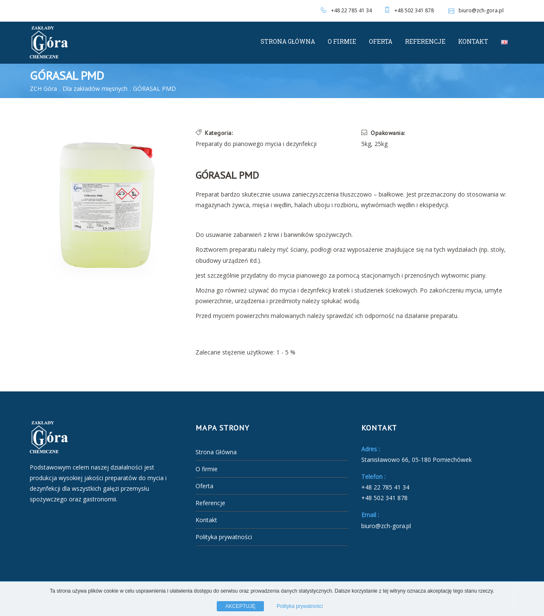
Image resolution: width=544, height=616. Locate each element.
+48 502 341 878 (414, 10)
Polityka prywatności (224, 537)
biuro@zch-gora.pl (475, 10)
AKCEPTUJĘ (240, 606)
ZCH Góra (43, 88)
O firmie (342, 41)
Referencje (425, 41)
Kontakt (473, 41)
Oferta (380, 41)
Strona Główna (288, 41)
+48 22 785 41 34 (351, 10)
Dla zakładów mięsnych (95, 88)
